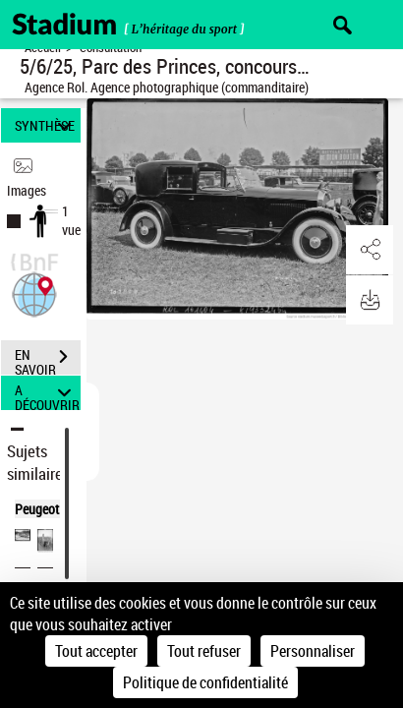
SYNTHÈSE (46, 125)
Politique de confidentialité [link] (205, 682)
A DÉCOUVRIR (47, 393)
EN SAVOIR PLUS (48, 359)
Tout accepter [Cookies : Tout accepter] (96, 651)
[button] (34, 292)
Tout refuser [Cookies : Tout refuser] (204, 651)
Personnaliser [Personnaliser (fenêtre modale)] (312, 651)
